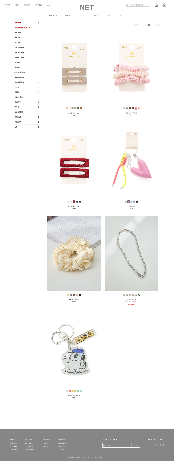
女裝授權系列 (19, 82)
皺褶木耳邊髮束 (74, 299)
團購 (17, 5)
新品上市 (17, 33)
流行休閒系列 (19, 52)
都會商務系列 (19, 47)
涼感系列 (17, 67)
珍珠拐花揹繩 (131, 299)
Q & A (49, 5)
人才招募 (13, 449)
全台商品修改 (30, 449)
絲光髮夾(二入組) (74, 206)
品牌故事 (13, 443)
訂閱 (135, 445)
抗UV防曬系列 (19, 72)
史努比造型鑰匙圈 (74, 395)
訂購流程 (28, 443)
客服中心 (47, 446)
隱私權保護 (62, 443)
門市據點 (38, 5)
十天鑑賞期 (29, 446)
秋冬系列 (17, 42)
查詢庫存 (27, 5)
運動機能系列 (19, 77)
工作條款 (61, 449)
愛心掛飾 (131, 206)
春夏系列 (17, 38)
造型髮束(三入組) (131, 113)
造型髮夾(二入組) (74, 113)
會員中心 (47, 443)
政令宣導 (61, 446)
